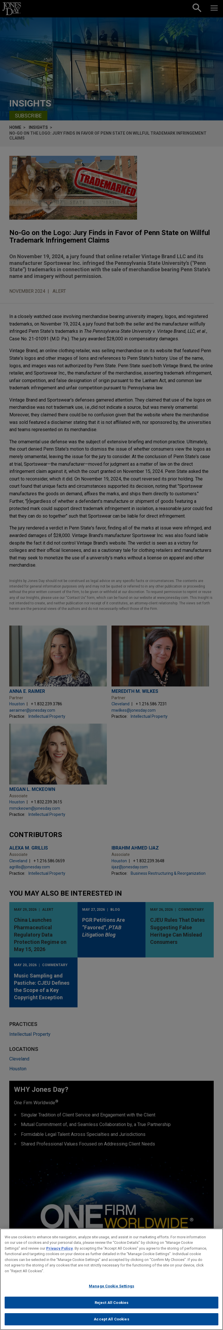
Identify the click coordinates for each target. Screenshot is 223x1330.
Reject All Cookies (111, 1302)
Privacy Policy (59, 1248)
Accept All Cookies (111, 1319)
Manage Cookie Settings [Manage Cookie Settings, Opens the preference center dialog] (111, 1286)
